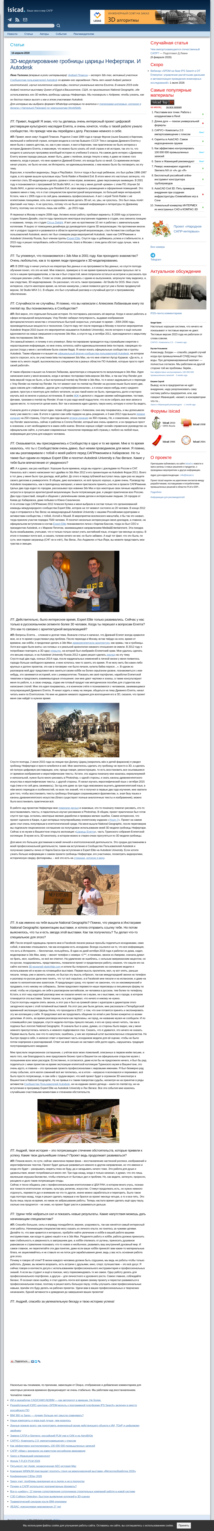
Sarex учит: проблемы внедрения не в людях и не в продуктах (47, 1481)
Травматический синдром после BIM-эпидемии (38, 1501)
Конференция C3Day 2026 (26, 1476)
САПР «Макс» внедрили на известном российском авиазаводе (47, 1450)
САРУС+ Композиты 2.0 (162, 342)
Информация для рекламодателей (167, 497)
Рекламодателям (84, 33)
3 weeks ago (181, 342)
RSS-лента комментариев (166, 313)
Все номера (157, 246)
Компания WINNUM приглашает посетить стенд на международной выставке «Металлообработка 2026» (73, 1471)
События (61, 33)
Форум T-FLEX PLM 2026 (25, 1461)
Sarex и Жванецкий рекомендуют (30, 1455)
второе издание (78, 418)
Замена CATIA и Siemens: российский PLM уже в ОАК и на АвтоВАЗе (51, 1435)
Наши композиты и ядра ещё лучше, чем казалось (40, 1420)
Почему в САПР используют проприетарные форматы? (43, 1486)
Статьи (28, 33)
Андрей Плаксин (78, 75)
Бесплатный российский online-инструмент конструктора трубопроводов (173, 179)
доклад (111, 654)
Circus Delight (55, 222)
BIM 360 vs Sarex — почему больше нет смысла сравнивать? (47, 1415)
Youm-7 (114, 819)
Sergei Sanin (155, 323)
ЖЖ (76, 395)
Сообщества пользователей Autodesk (33, 80)
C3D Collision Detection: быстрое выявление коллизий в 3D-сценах (50, 1496)
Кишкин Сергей (157, 381)
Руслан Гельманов (158, 348)
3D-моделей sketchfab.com (45, 966)
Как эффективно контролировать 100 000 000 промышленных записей (52, 1445)
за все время (174, 107)
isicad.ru (189, 463)
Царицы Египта (85, 831)
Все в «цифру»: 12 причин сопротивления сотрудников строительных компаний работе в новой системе (72, 1491)
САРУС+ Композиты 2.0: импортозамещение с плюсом (43, 1440)
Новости (12, 33)
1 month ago (189, 404)
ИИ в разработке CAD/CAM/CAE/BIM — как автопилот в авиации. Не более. (55, 1400)
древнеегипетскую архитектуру (91, 642)
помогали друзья (68, 807)
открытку (55, 650)
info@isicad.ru (187, 475)
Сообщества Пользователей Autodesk (47, 1084)
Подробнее (155, 492)
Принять (184, 1525)
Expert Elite (73, 238)
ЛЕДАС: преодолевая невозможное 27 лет (35, 1506)
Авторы (44, 33)
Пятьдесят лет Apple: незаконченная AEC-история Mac (43, 1466)
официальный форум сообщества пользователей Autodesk (93, 353)
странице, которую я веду (89, 858)
